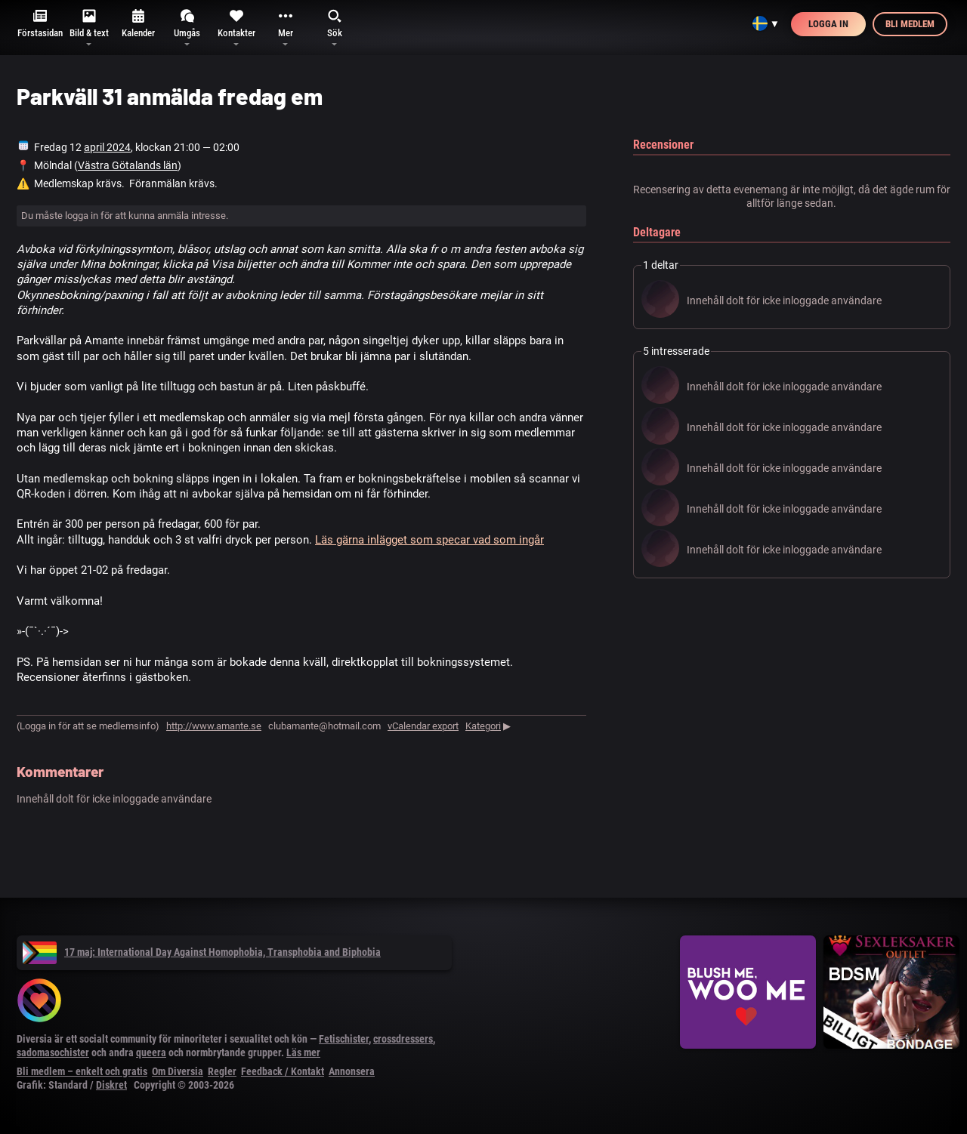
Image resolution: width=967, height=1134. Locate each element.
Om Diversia (177, 1071)
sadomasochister (53, 1052)
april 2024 (107, 147)
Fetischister (344, 1039)
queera (151, 1052)
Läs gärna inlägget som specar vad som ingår (429, 540)
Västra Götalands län (128, 165)
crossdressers (403, 1039)
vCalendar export (423, 726)
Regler (222, 1071)
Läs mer (303, 1052)
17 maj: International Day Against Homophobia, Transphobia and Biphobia (202, 952)
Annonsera (352, 1071)
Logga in (828, 23)
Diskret (111, 1085)
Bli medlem (910, 23)
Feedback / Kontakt (282, 1071)
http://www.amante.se (213, 726)
